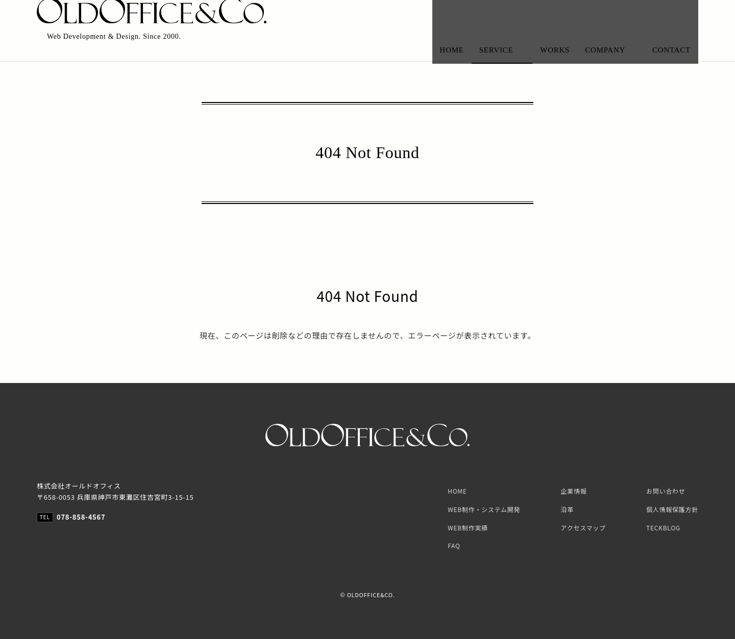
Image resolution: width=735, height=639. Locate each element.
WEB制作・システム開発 (484, 509)
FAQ (454, 545)
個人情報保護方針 (672, 509)
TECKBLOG (663, 527)
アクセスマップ (583, 527)
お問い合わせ (665, 491)
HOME (457, 491)
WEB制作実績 (468, 527)
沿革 (567, 509)
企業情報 (574, 491)
